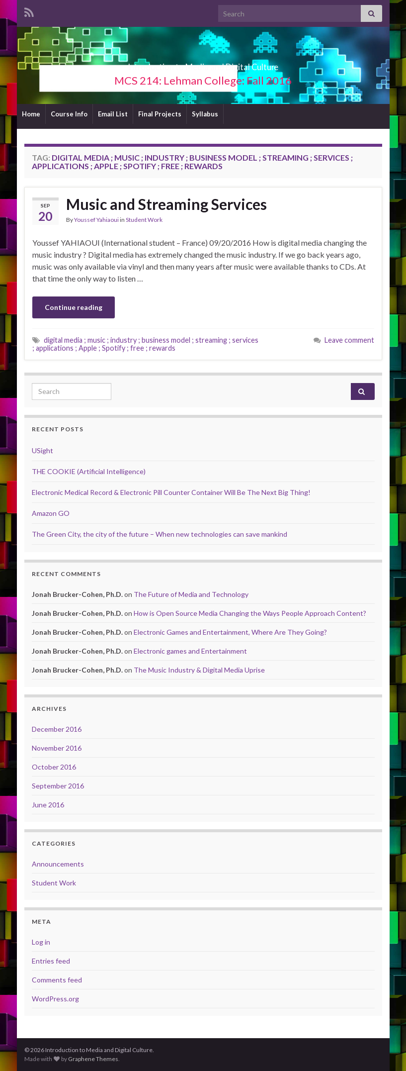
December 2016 (56, 729)
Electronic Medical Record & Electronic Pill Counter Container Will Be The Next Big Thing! (171, 492)
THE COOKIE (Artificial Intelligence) (89, 471)
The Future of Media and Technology (191, 594)
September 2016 (58, 785)
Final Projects (159, 114)
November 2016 (56, 748)
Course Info (69, 114)
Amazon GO (51, 513)
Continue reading (73, 307)
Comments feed (57, 979)
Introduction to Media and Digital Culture (203, 64)
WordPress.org (55, 998)
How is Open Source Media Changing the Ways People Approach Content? (250, 613)
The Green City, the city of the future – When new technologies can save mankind (159, 534)
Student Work (144, 219)
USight (42, 450)
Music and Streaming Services (166, 204)
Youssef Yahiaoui (96, 219)
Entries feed (51, 961)
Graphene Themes (93, 1059)
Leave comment (349, 340)
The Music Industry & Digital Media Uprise (199, 670)
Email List (113, 114)
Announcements (58, 864)
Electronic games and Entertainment (190, 651)
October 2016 (54, 767)
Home (31, 114)
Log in (41, 942)
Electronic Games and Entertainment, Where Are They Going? (230, 632)
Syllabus (205, 114)
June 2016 (48, 804)
